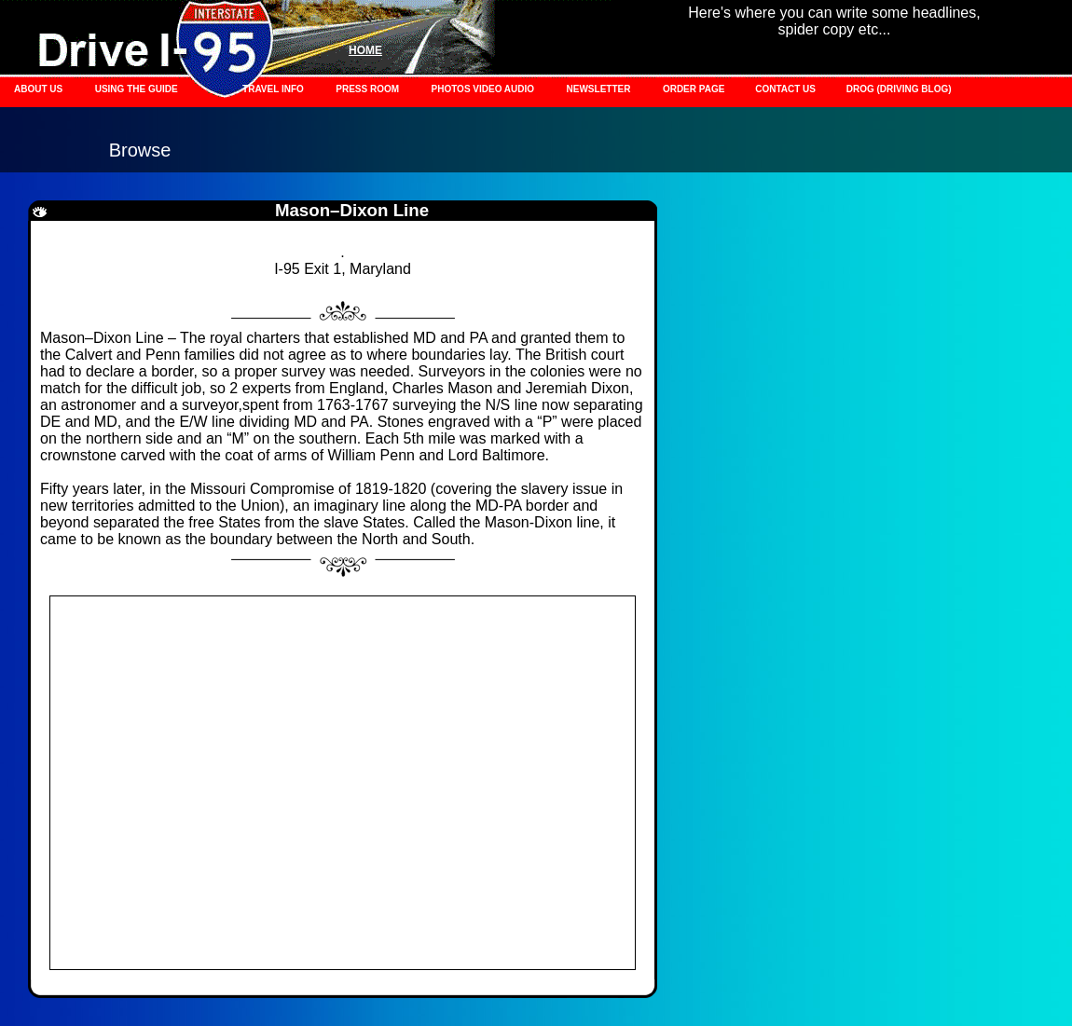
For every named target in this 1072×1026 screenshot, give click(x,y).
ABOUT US (38, 89)
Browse (140, 150)
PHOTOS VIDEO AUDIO (483, 89)
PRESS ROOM (367, 89)
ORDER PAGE (695, 89)
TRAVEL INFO (273, 89)
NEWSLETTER (599, 89)
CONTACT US (786, 89)
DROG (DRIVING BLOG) (899, 89)
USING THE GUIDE (136, 89)
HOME (365, 50)
